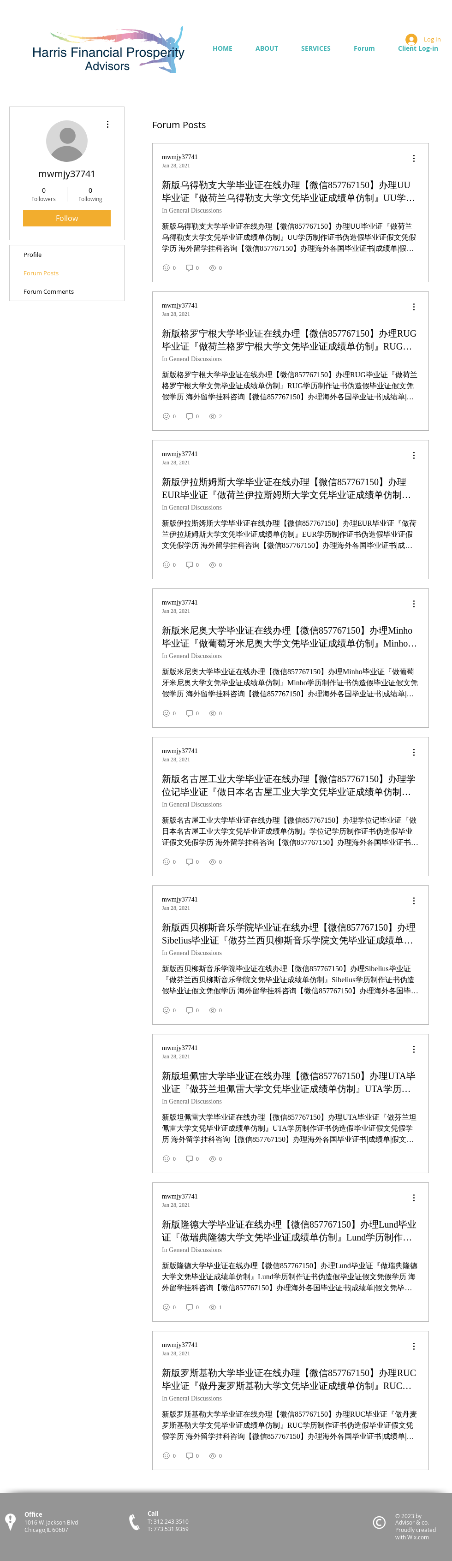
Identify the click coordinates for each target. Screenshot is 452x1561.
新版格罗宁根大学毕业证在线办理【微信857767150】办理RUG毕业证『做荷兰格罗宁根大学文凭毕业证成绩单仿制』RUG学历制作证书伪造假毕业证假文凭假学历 (289, 340)
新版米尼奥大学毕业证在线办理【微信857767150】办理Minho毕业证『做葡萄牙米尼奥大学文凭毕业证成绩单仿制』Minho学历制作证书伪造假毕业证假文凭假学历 (289, 637)
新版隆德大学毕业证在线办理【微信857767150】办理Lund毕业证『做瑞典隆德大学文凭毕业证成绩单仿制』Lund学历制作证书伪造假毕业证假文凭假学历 (289, 1231)
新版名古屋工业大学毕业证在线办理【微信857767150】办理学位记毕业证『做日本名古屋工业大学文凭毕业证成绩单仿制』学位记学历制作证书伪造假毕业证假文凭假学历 (289, 786)
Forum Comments (49, 291)
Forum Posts (41, 273)
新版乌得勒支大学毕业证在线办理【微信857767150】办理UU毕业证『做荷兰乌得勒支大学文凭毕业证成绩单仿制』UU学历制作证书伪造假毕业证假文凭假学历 (288, 192)
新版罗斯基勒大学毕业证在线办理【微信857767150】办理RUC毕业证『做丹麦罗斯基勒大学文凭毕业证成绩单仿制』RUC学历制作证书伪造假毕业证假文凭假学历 (289, 1380)
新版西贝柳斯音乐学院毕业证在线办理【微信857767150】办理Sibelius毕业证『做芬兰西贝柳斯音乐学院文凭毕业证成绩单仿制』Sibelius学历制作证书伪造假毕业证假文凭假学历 (289, 934)
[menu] (413, 159)
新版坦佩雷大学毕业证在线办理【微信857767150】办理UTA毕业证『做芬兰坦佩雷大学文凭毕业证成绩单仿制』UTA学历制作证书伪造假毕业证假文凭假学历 (289, 1083)
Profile (33, 254)
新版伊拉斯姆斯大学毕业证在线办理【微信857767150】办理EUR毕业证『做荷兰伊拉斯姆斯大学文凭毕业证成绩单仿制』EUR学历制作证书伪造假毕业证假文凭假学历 (286, 489)
